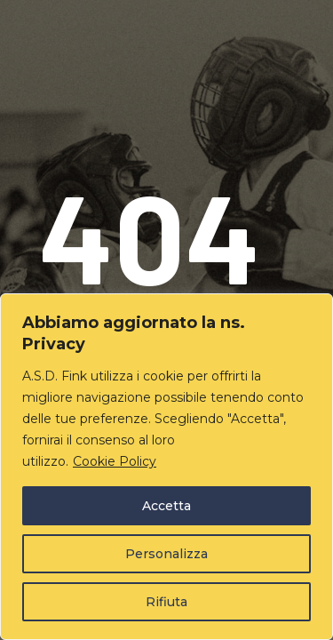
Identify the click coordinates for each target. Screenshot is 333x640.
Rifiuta (166, 602)
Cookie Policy (114, 461)
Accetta (166, 506)
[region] (166, 466)
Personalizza (166, 554)
